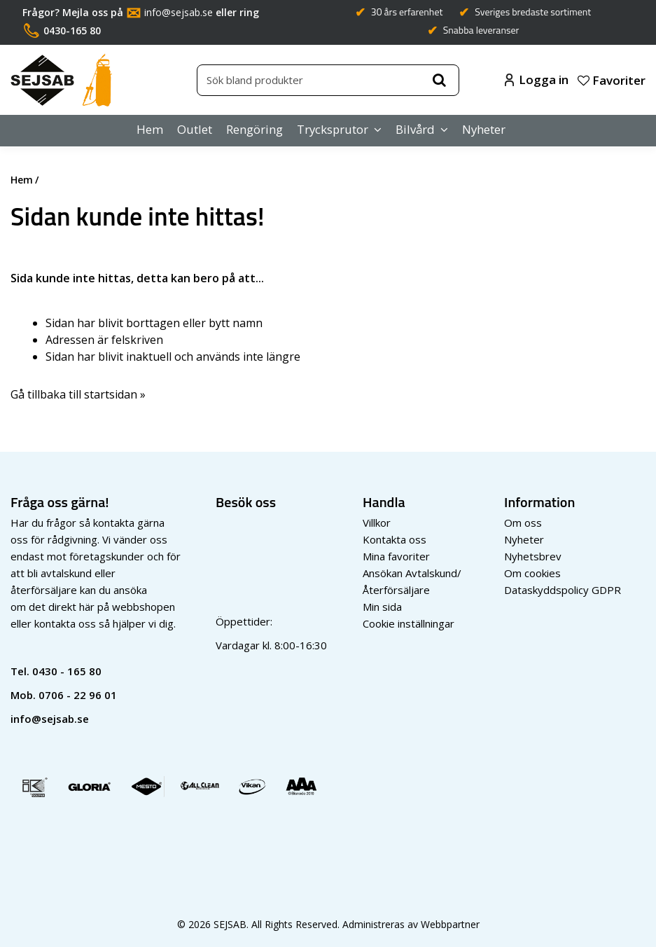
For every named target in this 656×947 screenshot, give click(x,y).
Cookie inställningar (408, 623)
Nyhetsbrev (532, 556)
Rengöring (254, 129)
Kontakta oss (394, 539)
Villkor (377, 523)
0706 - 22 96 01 (78, 695)
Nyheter (483, 129)
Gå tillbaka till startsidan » (78, 394)
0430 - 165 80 (67, 671)
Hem (150, 129)
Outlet (194, 129)
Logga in (536, 79)
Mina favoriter (396, 556)
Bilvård (415, 129)
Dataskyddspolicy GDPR (562, 590)
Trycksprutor (332, 129)
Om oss (523, 523)
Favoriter (611, 80)
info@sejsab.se (178, 12)
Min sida (382, 607)
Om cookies (532, 573)
